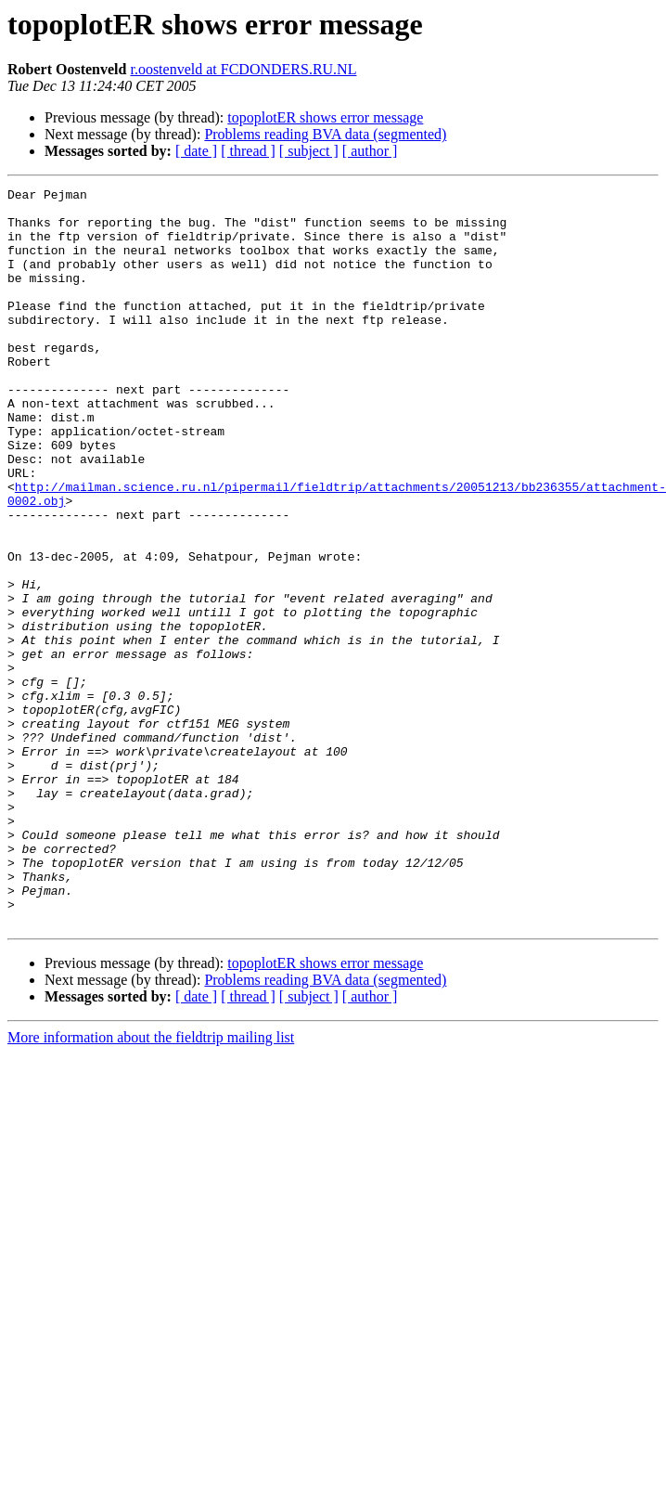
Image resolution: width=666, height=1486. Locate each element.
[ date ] (196, 151)
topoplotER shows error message (325, 117)
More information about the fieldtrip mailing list (150, 1185)
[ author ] (370, 151)
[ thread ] (248, 151)
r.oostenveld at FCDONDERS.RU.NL (243, 69)
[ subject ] (309, 151)
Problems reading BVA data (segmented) (325, 134)
